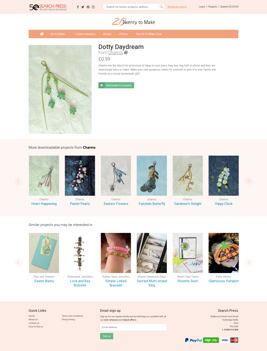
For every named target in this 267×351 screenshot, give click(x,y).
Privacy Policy (68, 319)
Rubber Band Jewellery (116, 276)
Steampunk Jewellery (80, 276)
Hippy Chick (224, 204)
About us (33, 319)
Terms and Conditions (72, 316)
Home (32, 316)
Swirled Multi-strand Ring (152, 283)
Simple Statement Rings (151, 276)
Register (213, 6)
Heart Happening (44, 204)
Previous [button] (18, 181)
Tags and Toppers (44, 276)
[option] (44, 181)
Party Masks (223, 276)
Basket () (229, 6)
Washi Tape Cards (188, 276)
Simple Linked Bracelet (116, 283)
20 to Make (59, 34)
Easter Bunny (44, 281)
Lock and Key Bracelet (80, 283)
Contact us (34, 323)
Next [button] (248, 181)
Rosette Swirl (188, 281)
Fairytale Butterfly (152, 204)
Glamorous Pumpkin (224, 281)
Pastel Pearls (80, 204)
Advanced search (177, 7)
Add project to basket (115, 85)
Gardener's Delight (187, 204)
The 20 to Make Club (149, 34)
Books (107, 34)
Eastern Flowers (116, 204)
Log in (203, 6)
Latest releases (86, 34)
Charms (115, 52)
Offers (123, 34)
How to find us (36, 326)
